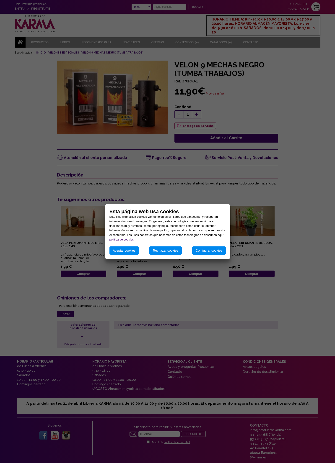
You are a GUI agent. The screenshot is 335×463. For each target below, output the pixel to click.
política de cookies (121, 239)
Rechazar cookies (165, 250)
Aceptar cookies (124, 250)
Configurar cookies (209, 250)
